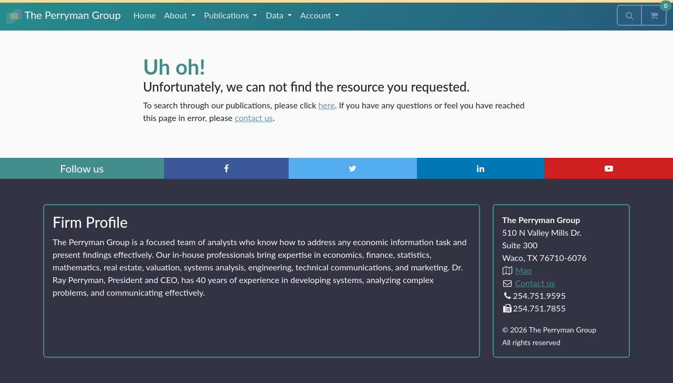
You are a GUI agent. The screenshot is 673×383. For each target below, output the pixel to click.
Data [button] (275, 15)
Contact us (535, 283)
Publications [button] (227, 15)
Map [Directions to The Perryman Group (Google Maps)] (523, 270)
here (326, 105)
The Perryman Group (63, 16)
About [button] (176, 15)
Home (145, 15)
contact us (253, 118)
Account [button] (316, 15)
